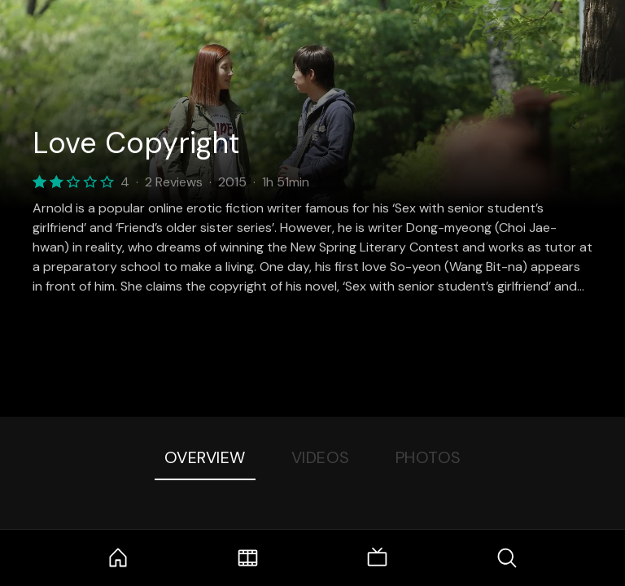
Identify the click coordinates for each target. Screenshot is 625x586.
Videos (320, 457)
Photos (428, 457)
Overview (205, 457)
